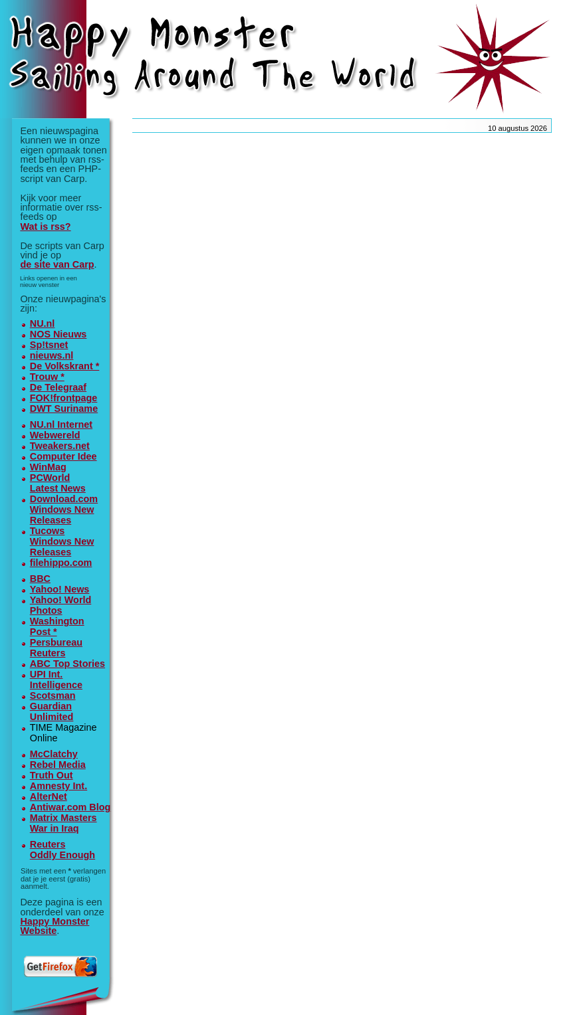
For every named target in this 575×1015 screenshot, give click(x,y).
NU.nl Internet (61, 424)
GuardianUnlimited (52, 711)
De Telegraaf (58, 387)
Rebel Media (58, 764)
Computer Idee (63, 456)
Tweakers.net (60, 445)
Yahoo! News (60, 589)
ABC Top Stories (67, 663)
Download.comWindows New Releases (64, 509)
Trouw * (47, 376)
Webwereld (55, 435)
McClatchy (54, 754)
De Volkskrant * (65, 366)
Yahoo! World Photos (60, 605)
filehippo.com (61, 562)
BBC (40, 578)
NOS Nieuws (58, 334)
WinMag (48, 467)
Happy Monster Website (54, 926)
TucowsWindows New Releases (62, 541)
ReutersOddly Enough (62, 849)
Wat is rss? (45, 226)
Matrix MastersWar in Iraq (63, 823)
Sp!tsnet (49, 344)
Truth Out (51, 775)
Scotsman (53, 695)
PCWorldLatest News (58, 483)
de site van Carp (57, 264)
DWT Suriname (64, 408)
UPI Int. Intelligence (56, 679)
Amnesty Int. (58, 786)
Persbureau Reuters (56, 647)
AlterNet (48, 796)
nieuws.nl (52, 355)
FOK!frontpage (64, 398)
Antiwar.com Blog (70, 807)
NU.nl (42, 323)
